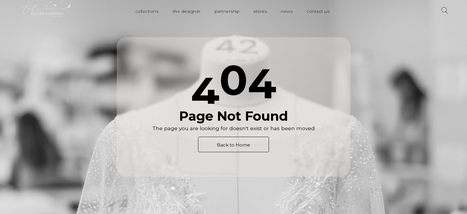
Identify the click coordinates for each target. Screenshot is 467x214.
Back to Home (233, 145)
